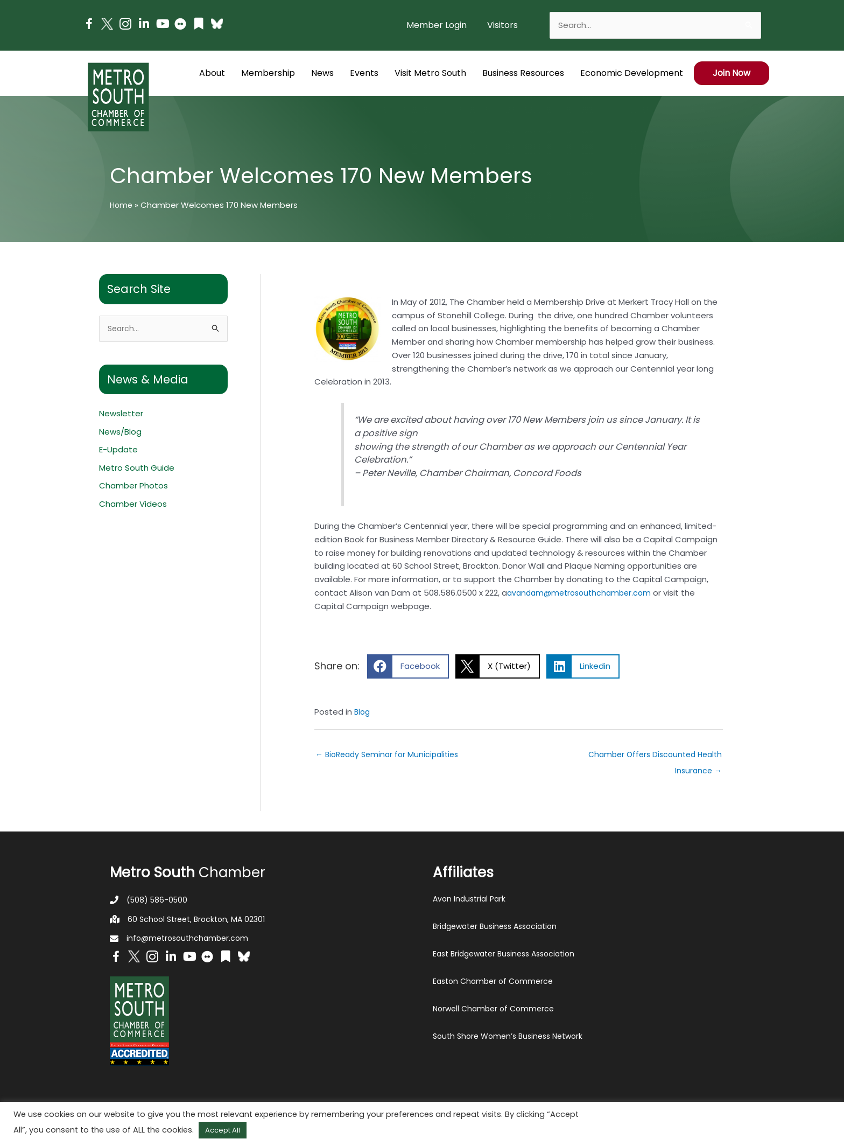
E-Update (118, 451)
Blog (362, 711)
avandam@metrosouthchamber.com (583, 592)
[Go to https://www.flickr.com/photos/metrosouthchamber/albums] (180, 25)
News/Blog (120, 432)
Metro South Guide (136, 468)
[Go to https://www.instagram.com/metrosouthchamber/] (125, 25)
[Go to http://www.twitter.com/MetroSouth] (107, 24)
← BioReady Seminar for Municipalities (391, 755)
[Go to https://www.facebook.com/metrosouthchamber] (89, 25)
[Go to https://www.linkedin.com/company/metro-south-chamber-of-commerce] (144, 25)
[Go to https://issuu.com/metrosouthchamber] (199, 25)
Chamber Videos (133, 505)
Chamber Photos (133, 487)
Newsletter (121, 414)
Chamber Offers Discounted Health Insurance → (665, 758)
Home (122, 205)
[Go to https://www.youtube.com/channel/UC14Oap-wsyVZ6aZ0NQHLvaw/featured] (162, 25)
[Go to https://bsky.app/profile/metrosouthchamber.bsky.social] (217, 24)
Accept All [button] (222, 1130)
